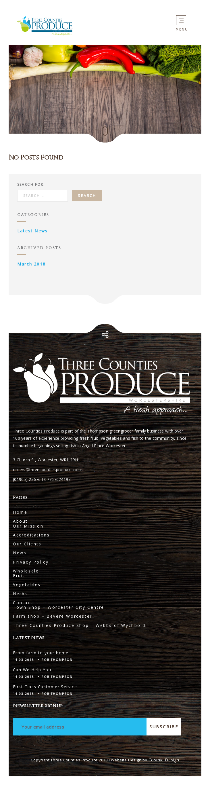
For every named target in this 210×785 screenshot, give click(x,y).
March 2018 (31, 264)
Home (20, 512)
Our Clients (27, 544)
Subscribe (163, 726)
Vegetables (27, 584)
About (20, 521)
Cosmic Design (164, 760)
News (19, 552)
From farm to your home (41, 652)
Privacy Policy (31, 562)
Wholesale (26, 571)
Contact (23, 602)
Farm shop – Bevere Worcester (52, 616)
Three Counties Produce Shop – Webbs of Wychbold (79, 625)
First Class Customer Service (45, 686)
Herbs (20, 593)
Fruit (19, 575)
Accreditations (31, 535)
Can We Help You (32, 669)
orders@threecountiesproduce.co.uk (48, 469)
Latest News (32, 231)
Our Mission (28, 526)
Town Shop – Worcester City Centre (58, 607)
